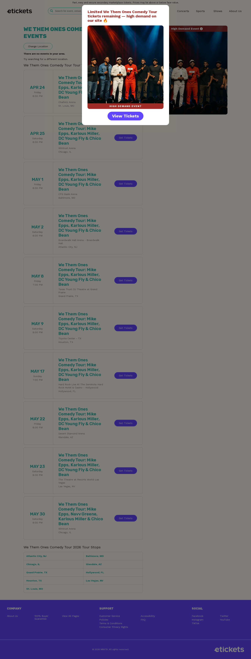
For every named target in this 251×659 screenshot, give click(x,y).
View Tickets (125, 116)
